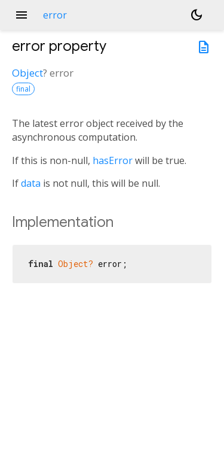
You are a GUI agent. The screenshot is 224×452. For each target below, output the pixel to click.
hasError (113, 160)
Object (27, 73)
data (31, 183)
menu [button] (21, 15)
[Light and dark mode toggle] (196, 15)
